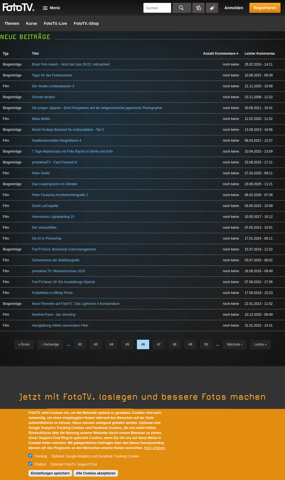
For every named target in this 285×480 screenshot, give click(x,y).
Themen (11, 23)
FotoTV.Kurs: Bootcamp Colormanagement (64, 249)
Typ (5, 54)
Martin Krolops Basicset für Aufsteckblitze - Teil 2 (68, 130)
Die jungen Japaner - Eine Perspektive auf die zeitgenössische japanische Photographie (97, 108)
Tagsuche (212, 8)
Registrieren (265, 8)
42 (80, 344)
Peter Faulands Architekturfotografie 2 (60, 195)
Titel (35, 54)
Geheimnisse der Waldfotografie (56, 260)
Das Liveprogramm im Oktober (54, 184)
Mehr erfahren (154, 448)
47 (159, 344)
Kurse (31, 23)
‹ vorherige (50, 344)
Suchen (182, 8)
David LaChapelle (45, 206)
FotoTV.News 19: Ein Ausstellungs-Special (63, 282)
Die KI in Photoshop (47, 238)
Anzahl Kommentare (221, 54)
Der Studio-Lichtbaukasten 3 (53, 86)
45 (127, 344)
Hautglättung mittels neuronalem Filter (60, 325)
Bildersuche (198, 8)
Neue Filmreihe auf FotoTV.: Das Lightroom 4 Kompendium (76, 304)
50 (206, 344)
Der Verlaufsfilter (44, 228)
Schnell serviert (43, 97)
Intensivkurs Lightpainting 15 (53, 217)
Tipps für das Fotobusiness (52, 75)
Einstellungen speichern (50, 473)
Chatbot (40, 464)
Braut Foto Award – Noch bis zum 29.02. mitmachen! (71, 64)
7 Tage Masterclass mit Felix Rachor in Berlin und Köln (72, 151)
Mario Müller (41, 119)
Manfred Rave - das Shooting (53, 315)
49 (190, 344)
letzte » (260, 344)
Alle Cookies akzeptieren (95, 473)
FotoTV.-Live (55, 23)
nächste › (234, 344)
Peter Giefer (41, 173)
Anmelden (233, 8)
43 (95, 344)
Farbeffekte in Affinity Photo (52, 293)
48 (174, 344)
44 (111, 344)
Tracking (40, 456)
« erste (24, 344)
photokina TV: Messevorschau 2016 (58, 271)
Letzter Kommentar (260, 54)
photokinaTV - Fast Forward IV (54, 162)
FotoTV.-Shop (86, 23)
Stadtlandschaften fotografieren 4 (56, 141)
